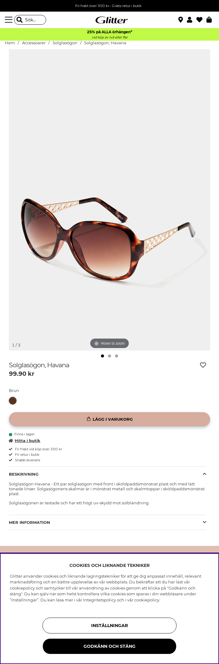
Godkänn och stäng (109, 646)
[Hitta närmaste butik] (181, 20)
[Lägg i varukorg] (109, 419)
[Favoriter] (201, 20)
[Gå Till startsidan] (109, 20)
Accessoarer (34, 43)
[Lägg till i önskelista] (203, 365)
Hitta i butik (24, 440)
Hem (10, 43)
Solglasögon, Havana (105, 43)
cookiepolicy (146, 599)
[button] (191, 20)
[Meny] (9, 20)
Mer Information (29, 522)
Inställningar (109, 625)
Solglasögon (65, 43)
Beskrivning (24, 474)
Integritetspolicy (99, 599)
